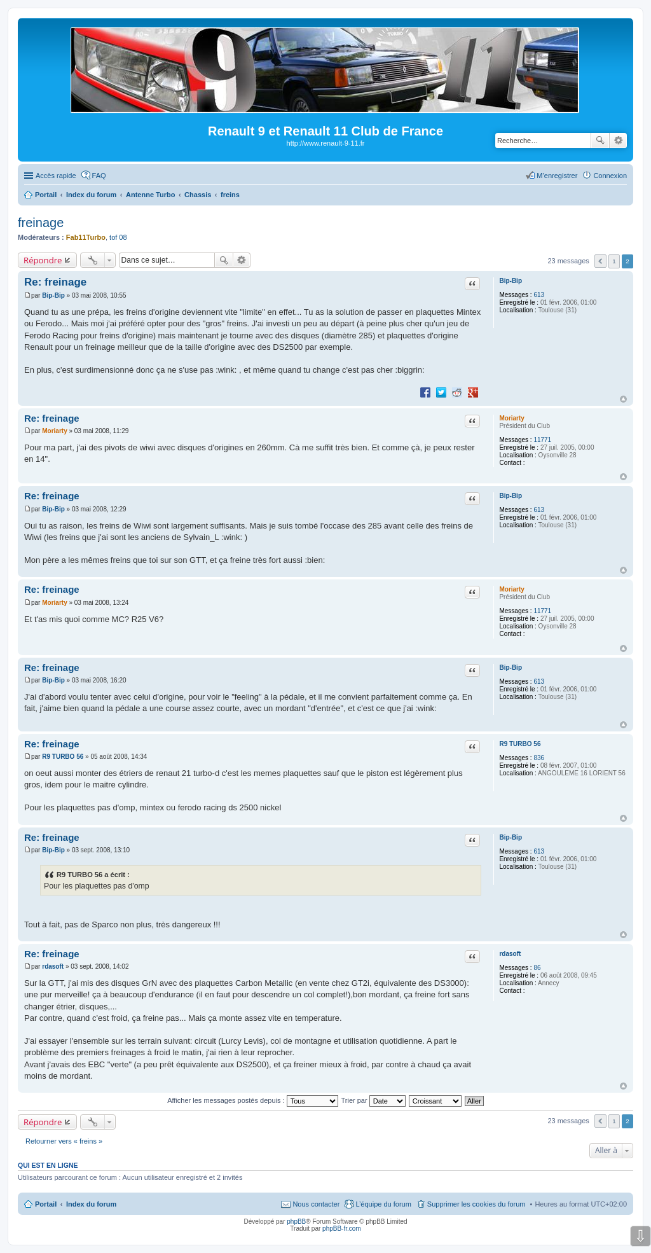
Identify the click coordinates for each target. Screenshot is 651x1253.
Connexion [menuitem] (610, 175)
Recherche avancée (618, 140)
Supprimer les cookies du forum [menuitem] (476, 1204)
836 (538, 757)
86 (536, 967)
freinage (41, 223)
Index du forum (91, 1204)
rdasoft (510, 953)
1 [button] (614, 261)
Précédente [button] (600, 261)
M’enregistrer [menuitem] (557, 175)
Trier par (373, 1100)
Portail (46, 194)
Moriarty (511, 418)
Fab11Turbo (86, 237)
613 (538, 294)
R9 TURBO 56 (519, 743)
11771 (542, 439)
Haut (623, 399)
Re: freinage (55, 282)
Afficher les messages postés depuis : (252, 1100)
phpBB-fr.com (341, 1228)
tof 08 (118, 237)
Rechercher (600, 140)
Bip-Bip (510, 280)
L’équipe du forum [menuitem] (383, 1204)
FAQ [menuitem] (99, 175)
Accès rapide (56, 175)
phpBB (296, 1221)
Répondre (43, 260)
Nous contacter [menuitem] (315, 1204)
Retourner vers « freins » (63, 1141)
